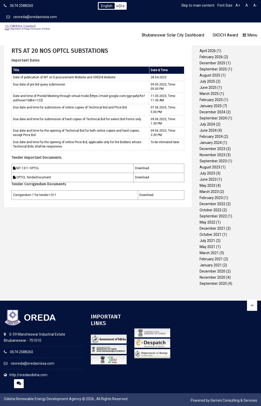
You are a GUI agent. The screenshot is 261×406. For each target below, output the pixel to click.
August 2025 (210, 75)
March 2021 (209, 253)
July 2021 (207, 241)
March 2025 (209, 94)
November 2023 (212, 155)
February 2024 (211, 136)
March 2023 (209, 192)
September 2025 (213, 69)
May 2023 (207, 185)
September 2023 (213, 161)
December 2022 (212, 204)
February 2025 (211, 100)
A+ (238, 5)
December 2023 (212, 149)
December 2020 (212, 271)
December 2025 (212, 63)
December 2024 (212, 112)
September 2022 (213, 216)
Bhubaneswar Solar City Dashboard (173, 35)
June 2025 (208, 87)
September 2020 (213, 283)
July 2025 (207, 81)
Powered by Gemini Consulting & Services (224, 400)
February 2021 (211, 259)
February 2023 (211, 198)
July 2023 (207, 173)
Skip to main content (197, 5)
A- (255, 5)
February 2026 (211, 57)
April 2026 (208, 51)
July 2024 (207, 124)
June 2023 (208, 179)
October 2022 (210, 210)
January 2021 (211, 265)
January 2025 (211, 106)
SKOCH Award (225, 35)
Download (142, 168)
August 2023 (210, 167)
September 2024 (213, 118)
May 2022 (207, 222)
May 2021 (207, 247)
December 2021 (212, 228)
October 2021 (210, 234)
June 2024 (208, 130)
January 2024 (211, 143)
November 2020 (212, 277)
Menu (250, 35)
